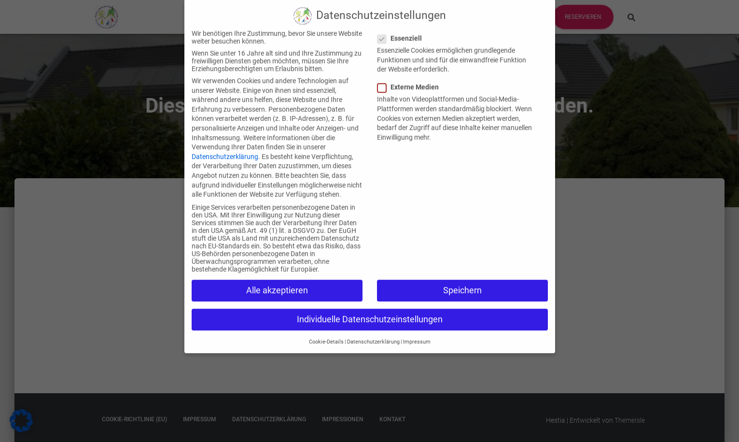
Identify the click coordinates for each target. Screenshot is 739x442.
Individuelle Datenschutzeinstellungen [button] (370, 306)
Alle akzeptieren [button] (277, 277)
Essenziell (402, 25)
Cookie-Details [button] (326, 329)
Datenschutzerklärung (225, 143)
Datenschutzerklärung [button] (373, 329)
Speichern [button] (462, 277)
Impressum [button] (417, 329)
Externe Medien (411, 74)
